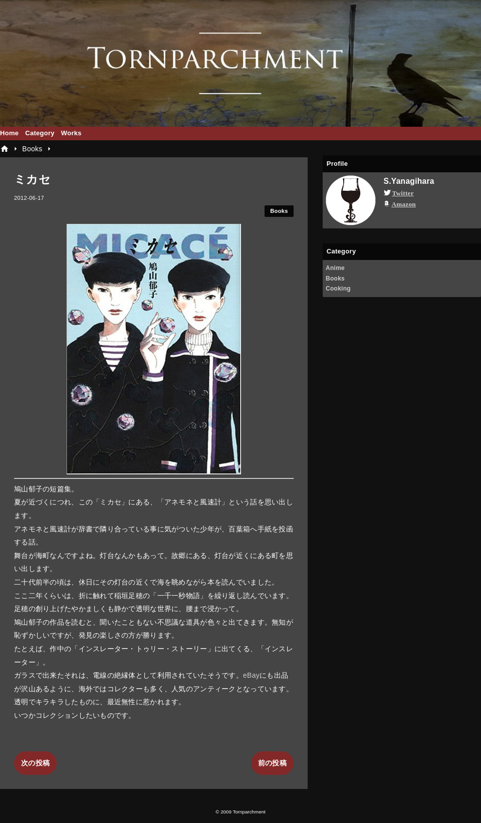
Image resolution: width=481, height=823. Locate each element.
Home (9, 133)
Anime (335, 267)
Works (71, 133)
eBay (251, 675)
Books (279, 211)
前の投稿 (272, 763)
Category (40, 133)
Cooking (338, 288)
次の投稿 (35, 763)
